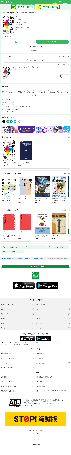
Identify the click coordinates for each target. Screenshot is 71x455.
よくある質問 (40, 358)
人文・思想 (11, 104)
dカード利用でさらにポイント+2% (22, 27)
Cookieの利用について (43, 386)
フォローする (20, 16)
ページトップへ (35, 440)
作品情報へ (34, 50)
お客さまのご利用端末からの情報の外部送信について (51, 391)
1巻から (60, 64)
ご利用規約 (4, 377)
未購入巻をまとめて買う (37, 60)
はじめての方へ (6, 354)
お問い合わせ (5, 363)
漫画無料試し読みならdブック (7, 258)
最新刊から (66, 64)
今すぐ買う (53, 42)
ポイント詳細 (19, 24)
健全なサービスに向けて (43, 381)
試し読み (9, 36)
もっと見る (64, 137)
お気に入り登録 (65, 56)
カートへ (20, 42)
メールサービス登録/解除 (8, 358)
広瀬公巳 (17, 16)
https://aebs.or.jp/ (29, 405)
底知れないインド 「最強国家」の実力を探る (24, 67)
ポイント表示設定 (41, 363)
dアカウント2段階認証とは (9, 386)
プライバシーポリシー (7, 381)
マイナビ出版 (10, 102)
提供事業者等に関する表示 (44, 377)
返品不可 (16, 29)
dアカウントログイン (7, 368)
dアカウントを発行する (35, 431)
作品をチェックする (37, 46)
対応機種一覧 (40, 353)
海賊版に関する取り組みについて (10, 391)
